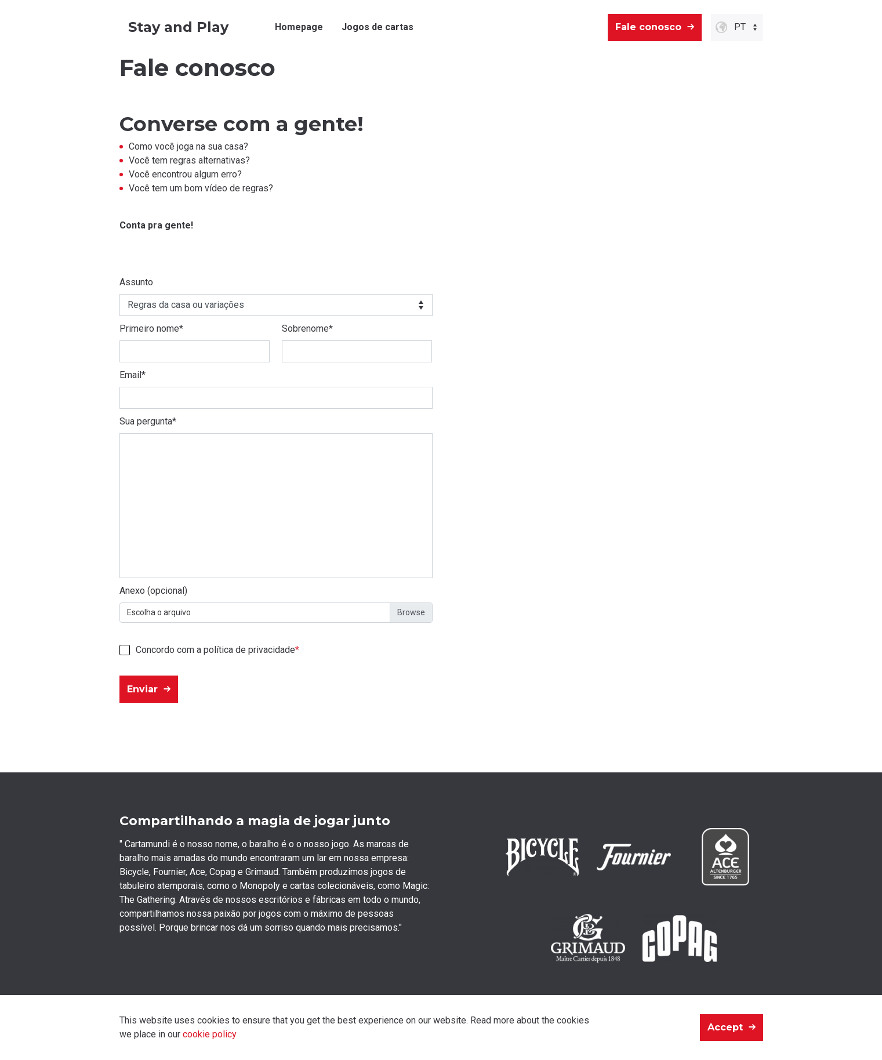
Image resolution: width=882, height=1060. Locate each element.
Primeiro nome (151, 328)
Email (132, 374)
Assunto (136, 282)
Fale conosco (648, 26)
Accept (725, 1027)
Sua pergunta (147, 421)
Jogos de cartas (377, 26)
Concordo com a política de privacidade (215, 649)
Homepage (299, 26)
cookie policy (210, 1034)
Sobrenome (307, 328)
